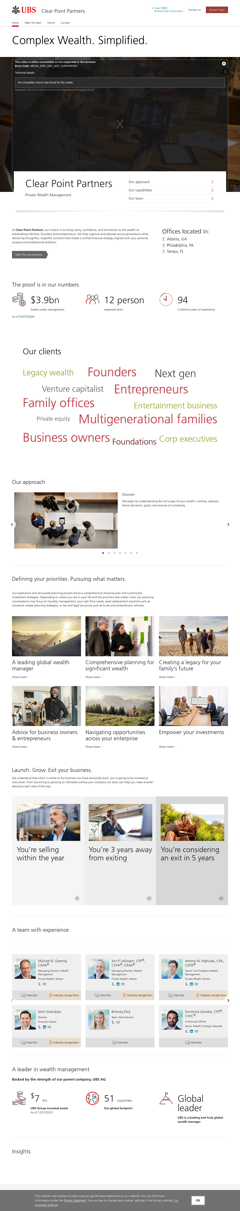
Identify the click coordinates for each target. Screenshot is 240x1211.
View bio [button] (33, 996)
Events (51, 22)
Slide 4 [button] (120, 553)
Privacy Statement (75, 1200)
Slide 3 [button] (114, 553)
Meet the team (33, 22)
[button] (44, 984)
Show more (21, 677)
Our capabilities (140, 190)
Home (15, 22)
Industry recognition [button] (65, 996)
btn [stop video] (225, 71)
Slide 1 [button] (103, 553)
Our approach (139, 182)
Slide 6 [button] (131, 553)
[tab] (103, 553)
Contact (65, 22)
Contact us (194, 9)
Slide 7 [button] (137, 553)
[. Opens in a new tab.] (24, 10)
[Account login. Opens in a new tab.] (217, 10)
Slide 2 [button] (109, 553)
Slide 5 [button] (126, 553)
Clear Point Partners (63, 11)
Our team (136, 198)
